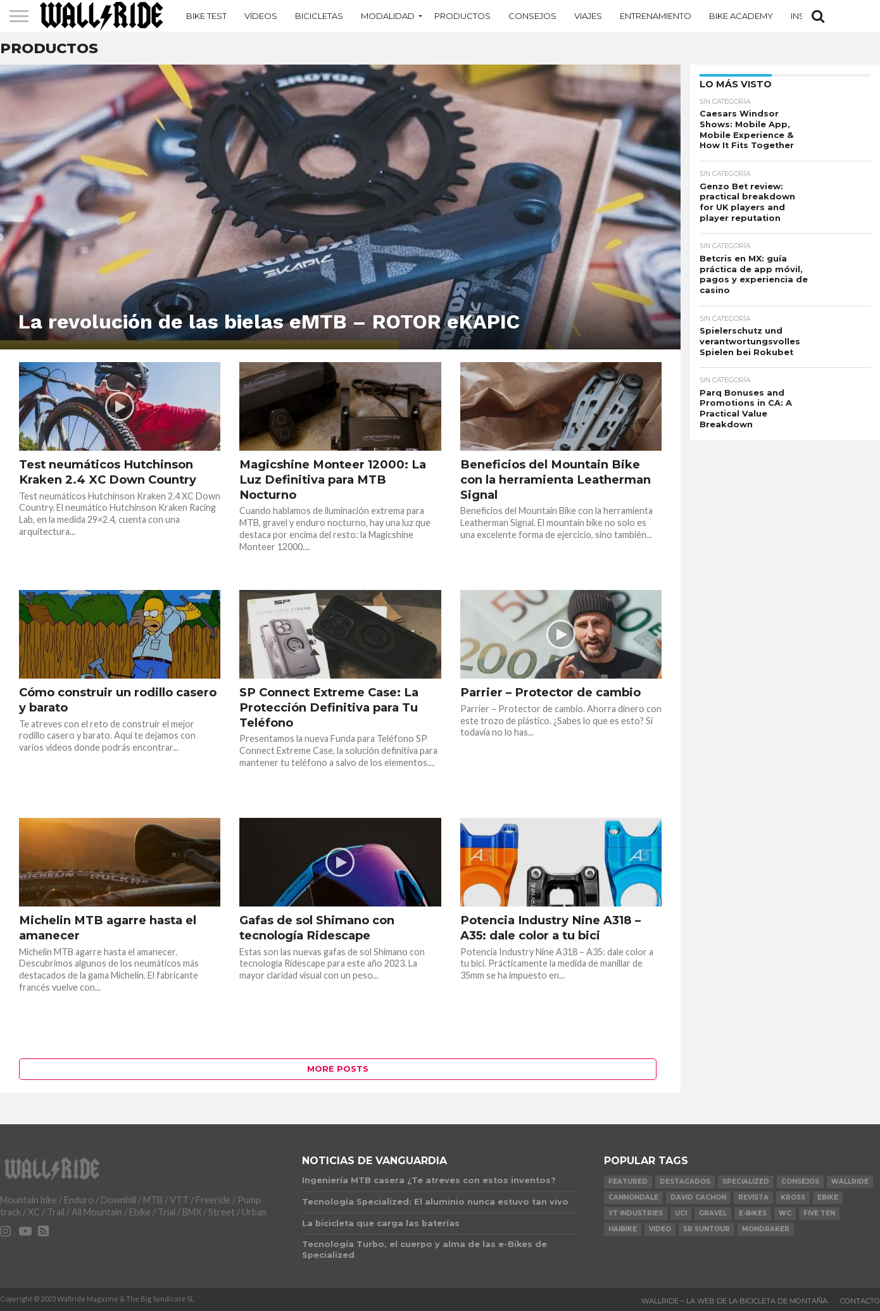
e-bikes (753, 1213)
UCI (681, 1213)
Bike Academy (741, 16)
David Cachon (698, 1197)
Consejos (532, 16)
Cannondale (633, 1197)
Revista (753, 1197)
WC (785, 1213)
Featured (628, 1181)
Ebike (827, 1197)
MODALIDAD (388, 16)
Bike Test (206, 16)
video (660, 1229)
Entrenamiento (655, 16)
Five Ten (819, 1213)
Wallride (850, 1181)
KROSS (793, 1197)
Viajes (588, 16)
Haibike (622, 1229)
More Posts (337, 1069)
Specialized (745, 1181)
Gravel (713, 1213)
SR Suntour (706, 1229)
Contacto (860, 1300)
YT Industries (635, 1213)
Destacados (685, 1181)
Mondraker (765, 1229)
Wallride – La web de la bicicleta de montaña (734, 1300)
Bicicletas (319, 16)
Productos (462, 16)
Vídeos (260, 16)
